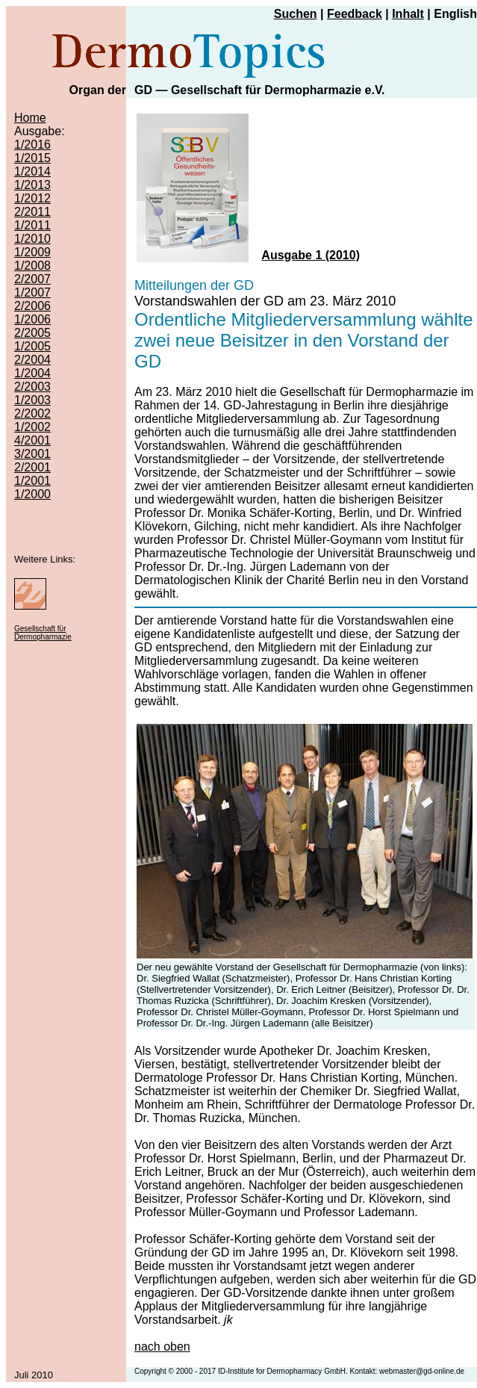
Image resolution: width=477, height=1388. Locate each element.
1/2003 (32, 400)
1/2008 (32, 265)
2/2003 (32, 386)
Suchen (295, 13)
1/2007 (32, 292)
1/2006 (32, 319)
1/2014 (32, 171)
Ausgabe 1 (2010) (310, 255)
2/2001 (32, 467)
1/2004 (32, 373)
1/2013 (32, 185)
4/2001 (32, 440)
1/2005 (32, 346)
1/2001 (32, 480)
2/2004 (32, 359)
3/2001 (32, 453)
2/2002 (32, 413)
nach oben (162, 1346)
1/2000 (32, 494)
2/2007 (32, 279)
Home (30, 117)
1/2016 (32, 144)
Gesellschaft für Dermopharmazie (43, 633)
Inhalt (408, 13)
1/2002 (32, 427)
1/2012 (32, 198)
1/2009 (32, 252)
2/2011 (32, 211)
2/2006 (32, 306)
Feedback (354, 13)
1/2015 (32, 158)
